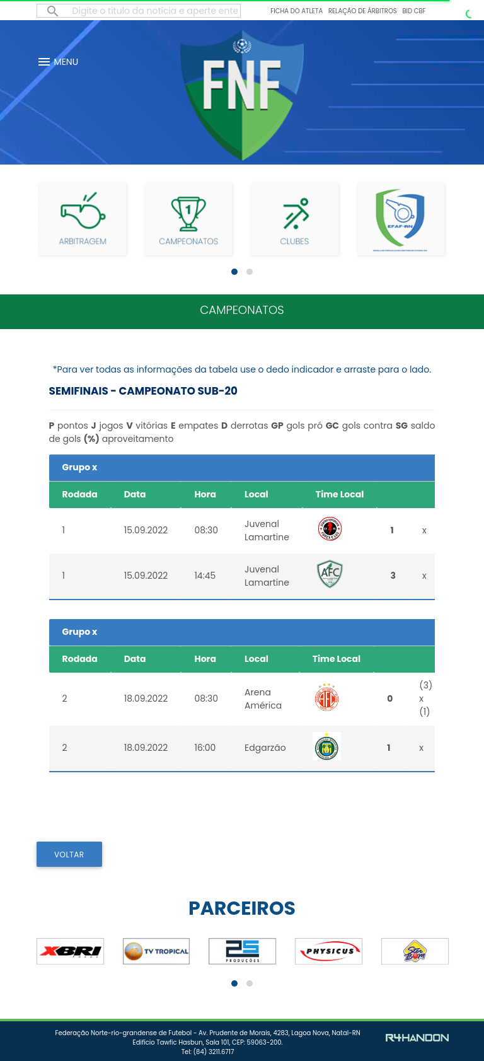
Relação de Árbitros (362, 11)
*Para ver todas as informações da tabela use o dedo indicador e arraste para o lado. (242, 369)
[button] (234, 271)
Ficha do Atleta (296, 11)
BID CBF (413, 11)
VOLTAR (69, 854)
